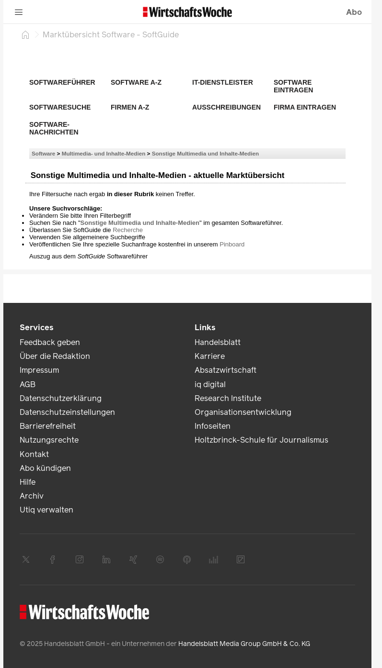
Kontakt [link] (34, 454)
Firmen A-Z (130, 107)
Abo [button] (354, 12)
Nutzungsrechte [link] (49, 439)
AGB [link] (27, 384)
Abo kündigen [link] (45, 468)
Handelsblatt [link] (218, 342)
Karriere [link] (210, 356)
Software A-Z (136, 82)
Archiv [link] (32, 495)
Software (43, 153)
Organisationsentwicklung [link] (243, 412)
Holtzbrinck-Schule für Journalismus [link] (261, 439)
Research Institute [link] (228, 398)
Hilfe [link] (27, 482)
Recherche (128, 230)
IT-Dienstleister (222, 82)
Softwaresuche (60, 107)
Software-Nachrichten (54, 128)
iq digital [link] (210, 384)
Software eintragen (293, 86)
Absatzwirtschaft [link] (225, 370)
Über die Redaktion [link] (55, 356)
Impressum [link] (39, 370)
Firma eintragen (305, 107)
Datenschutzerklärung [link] (61, 398)
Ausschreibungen (226, 107)
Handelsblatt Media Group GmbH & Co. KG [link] (244, 643)
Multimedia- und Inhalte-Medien (104, 153)
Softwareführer (62, 82)
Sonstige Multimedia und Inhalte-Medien (205, 153)
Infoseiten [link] (213, 426)
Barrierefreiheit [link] (48, 426)
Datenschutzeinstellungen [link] (67, 412)
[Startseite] (25, 34)
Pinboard (232, 244)
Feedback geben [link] (50, 342)
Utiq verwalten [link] (46, 509)
